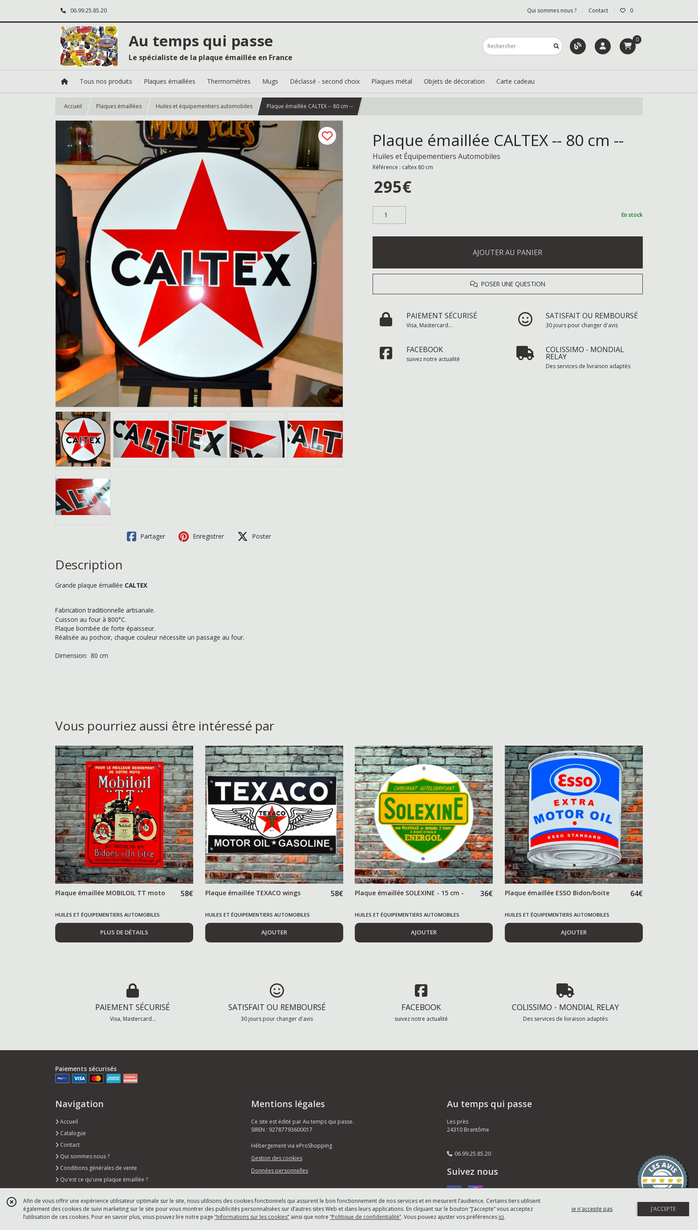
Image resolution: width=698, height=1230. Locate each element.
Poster (254, 536)
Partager (146, 536)
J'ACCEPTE (663, 1209)
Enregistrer (201, 536)
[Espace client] (603, 46)
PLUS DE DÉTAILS (124, 932)
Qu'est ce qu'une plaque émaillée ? (101, 1179)
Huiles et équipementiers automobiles (204, 106)
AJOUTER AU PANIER (507, 252)
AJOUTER (274, 932)
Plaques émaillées (119, 106)
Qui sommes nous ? (82, 1156)
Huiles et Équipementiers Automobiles (436, 156)
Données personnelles (279, 1170)
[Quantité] (389, 215)
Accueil (73, 106)
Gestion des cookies (276, 1158)
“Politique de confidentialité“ (365, 1217)
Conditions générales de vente (96, 1168)
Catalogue (70, 1133)
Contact (598, 10)
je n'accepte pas (592, 1209)
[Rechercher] (556, 46)
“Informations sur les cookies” (252, 1217)
